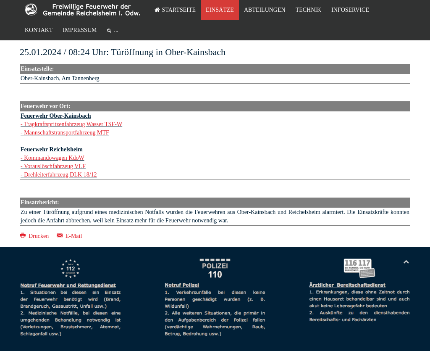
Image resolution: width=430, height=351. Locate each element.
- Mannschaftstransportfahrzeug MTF (65, 132)
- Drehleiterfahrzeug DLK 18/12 (59, 175)
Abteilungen (265, 10)
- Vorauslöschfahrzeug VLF (53, 166)
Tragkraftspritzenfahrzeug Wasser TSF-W (73, 124)
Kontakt (39, 30)
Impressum (80, 30)
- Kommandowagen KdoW (52, 158)
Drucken (35, 236)
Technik (308, 10)
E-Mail (69, 236)
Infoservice (350, 10)
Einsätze (220, 10)
